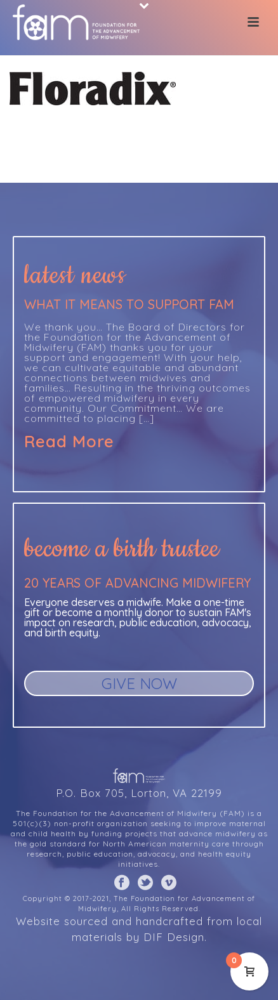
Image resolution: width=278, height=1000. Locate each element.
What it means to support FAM (129, 304)
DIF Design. (175, 937)
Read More (69, 441)
